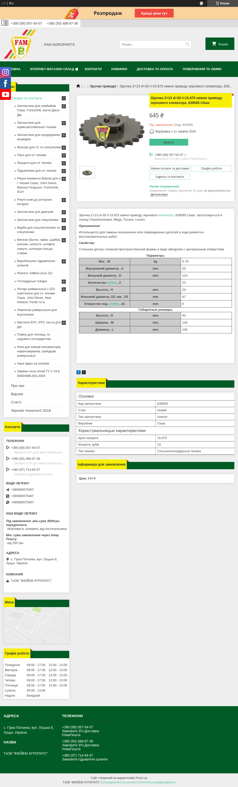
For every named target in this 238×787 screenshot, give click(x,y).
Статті (16, 402)
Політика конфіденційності (158, 782)
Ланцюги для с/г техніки (34, 163)
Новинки (119, 69)
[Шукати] (187, 44)
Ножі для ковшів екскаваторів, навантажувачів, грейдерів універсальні (39, 351)
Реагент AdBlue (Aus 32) (34, 273)
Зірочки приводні (103, 86)
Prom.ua (141, 778)
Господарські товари (32, 281)
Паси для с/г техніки (31, 155)
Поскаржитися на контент (120, 782)
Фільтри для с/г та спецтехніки (39, 147)
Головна (12, 69)
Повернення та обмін (202, 69)
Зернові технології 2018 (31, 410)
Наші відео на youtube (33, 363)
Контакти (93, 69)
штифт (113, 304)
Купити (169, 142)
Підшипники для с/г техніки (36, 170)
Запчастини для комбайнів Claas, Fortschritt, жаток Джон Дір (38, 110)
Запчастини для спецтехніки (37, 220)
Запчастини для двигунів (35, 212)
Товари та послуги (26, 98)
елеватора (166, 215)
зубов (111, 282)
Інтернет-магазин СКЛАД (52, 69)
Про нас (18, 386)
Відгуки (17, 394)
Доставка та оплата (155, 69)
